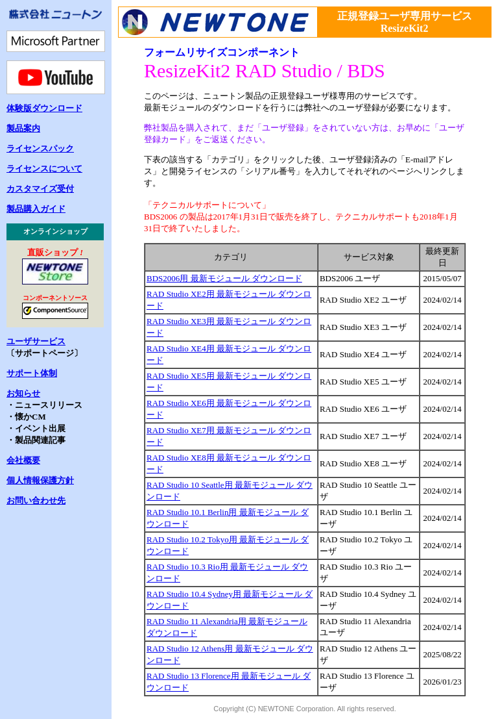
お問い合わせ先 (35, 500)
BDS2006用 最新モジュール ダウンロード (224, 278)
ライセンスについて (44, 168)
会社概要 (23, 460)
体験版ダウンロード (44, 108)
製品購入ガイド (35, 209)
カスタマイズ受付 (40, 189)
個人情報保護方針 (40, 480)
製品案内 (23, 128)
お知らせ (23, 393)
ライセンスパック (40, 148)
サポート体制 (31, 373)
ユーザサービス (35, 341)
